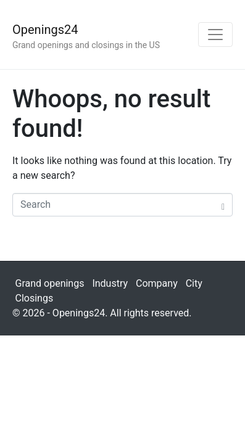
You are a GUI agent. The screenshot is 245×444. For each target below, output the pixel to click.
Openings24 (45, 29)
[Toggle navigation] (215, 34)
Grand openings (50, 283)
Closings (34, 298)
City (194, 283)
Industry (110, 283)
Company (157, 283)
